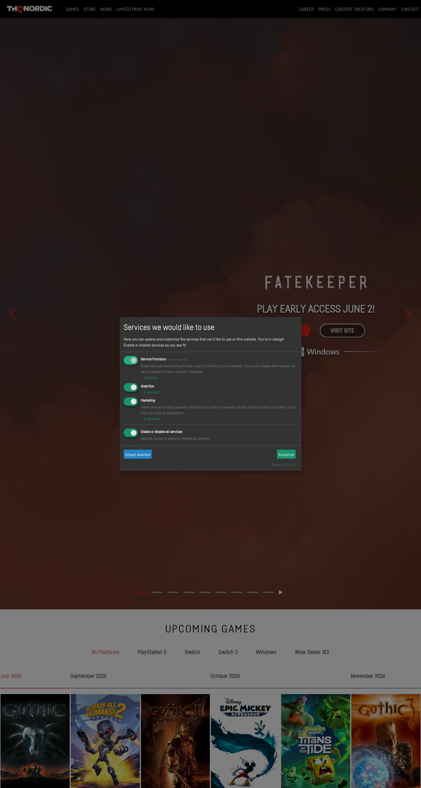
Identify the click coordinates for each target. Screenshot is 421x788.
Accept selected (137, 454)
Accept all (286, 454)
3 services (150, 418)
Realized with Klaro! (283, 465)
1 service (149, 377)
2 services (150, 391)
